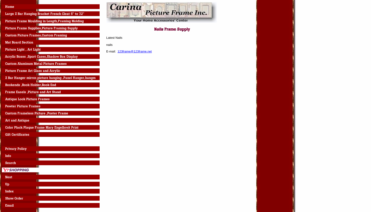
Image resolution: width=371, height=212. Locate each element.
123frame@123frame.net (135, 51)
